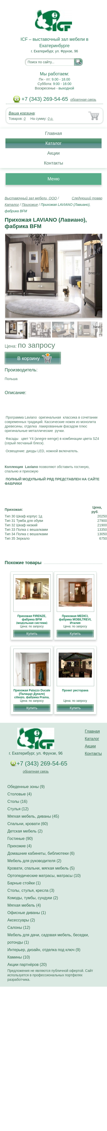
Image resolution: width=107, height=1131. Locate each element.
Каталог (53, 143)
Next (96, 327)
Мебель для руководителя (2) (34, 861)
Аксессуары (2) (21, 920)
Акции (53, 153)
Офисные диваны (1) (26, 913)
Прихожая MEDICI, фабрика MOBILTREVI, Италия (75, 619)
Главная (53, 133)
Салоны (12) (18, 927)
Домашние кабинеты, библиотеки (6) (40, 853)
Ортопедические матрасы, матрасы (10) (44, 876)
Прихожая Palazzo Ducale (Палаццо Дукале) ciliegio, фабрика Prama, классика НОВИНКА (31, 696)
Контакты (53, 163)
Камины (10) (18, 957)
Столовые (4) (19, 794)
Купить (31, 634)
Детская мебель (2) (24, 831)
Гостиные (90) (20, 838)
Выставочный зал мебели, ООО (31, 198)
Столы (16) (17, 801)
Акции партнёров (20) (27, 964)
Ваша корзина (22, 113)
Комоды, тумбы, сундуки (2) (32, 898)
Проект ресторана (75, 690)
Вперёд (94, 273)
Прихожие (30, 205)
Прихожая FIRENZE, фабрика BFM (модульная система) (31, 619)
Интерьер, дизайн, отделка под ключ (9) (43, 950)
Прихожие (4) (19, 846)
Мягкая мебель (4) (24, 905)
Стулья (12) (18, 809)
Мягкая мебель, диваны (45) (33, 816)
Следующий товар (87, 198)
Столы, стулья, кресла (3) (30, 890)
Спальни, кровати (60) (27, 824)
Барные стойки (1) (24, 883)
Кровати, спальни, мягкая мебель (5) (41, 868)
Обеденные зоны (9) (26, 787)
